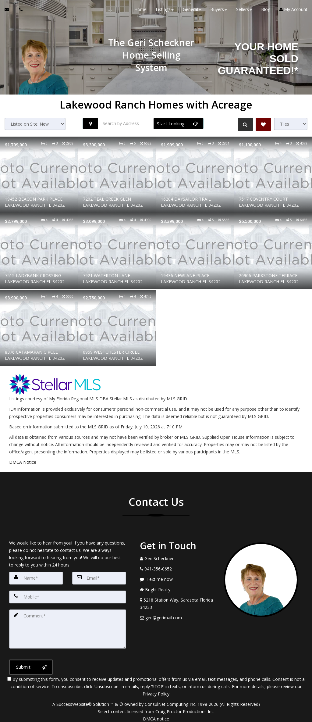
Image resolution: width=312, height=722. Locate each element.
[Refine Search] (243, 124)
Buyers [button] (218, 12)
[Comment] (67, 626)
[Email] (99, 578)
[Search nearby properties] (90, 123)
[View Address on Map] (177, 603)
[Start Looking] (178, 123)
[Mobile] (67, 596)
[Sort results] (35, 124)
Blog (265, 12)
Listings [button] (165, 12)
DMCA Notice (22, 462)
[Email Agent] (10, 12)
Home (140, 12)
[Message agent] (177, 579)
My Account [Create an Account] (293, 12)
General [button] (192, 12)
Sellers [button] (244, 12)
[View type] (290, 124)
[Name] (36, 578)
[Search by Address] (143, 123)
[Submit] (31, 663)
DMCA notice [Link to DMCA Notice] (156, 715)
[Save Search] (263, 124)
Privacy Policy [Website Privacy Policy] (156, 690)
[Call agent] (19, 12)
